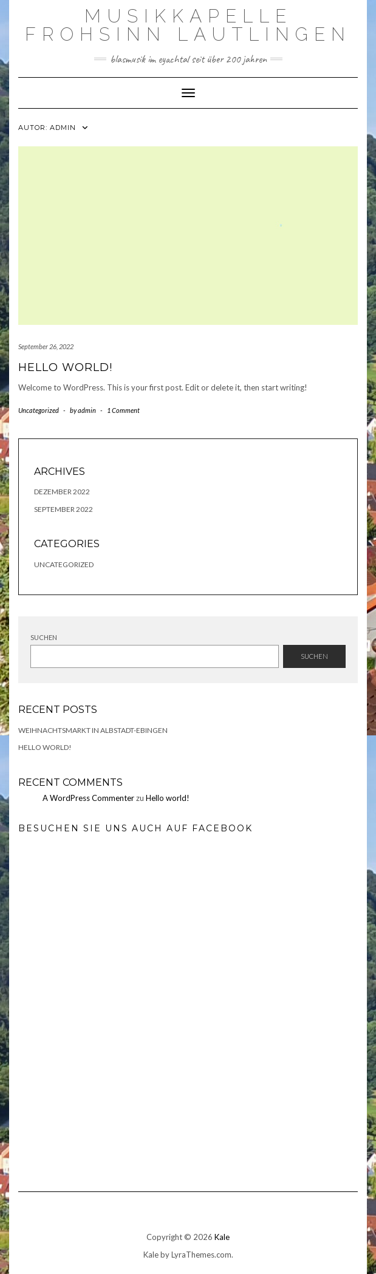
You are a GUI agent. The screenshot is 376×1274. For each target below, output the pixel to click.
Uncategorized (38, 410)
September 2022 (63, 509)
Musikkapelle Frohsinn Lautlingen (188, 25)
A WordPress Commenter (88, 798)
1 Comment (123, 410)
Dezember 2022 (62, 491)
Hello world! (65, 367)
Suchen (43, 637)
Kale (222, 1237)
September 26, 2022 (45, 346)
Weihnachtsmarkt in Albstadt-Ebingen (93, 730)
